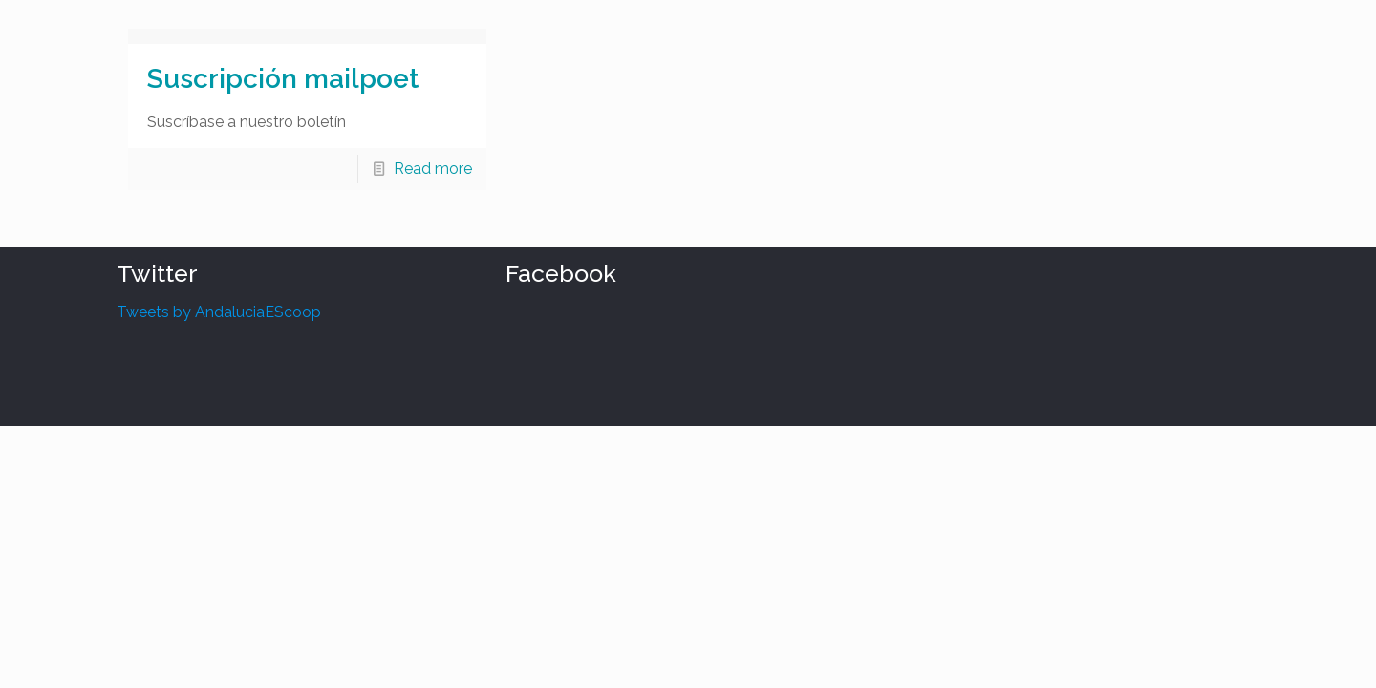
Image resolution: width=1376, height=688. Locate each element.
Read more (433, 169)
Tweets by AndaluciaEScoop (219, 312)
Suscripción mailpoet (283, 79)
